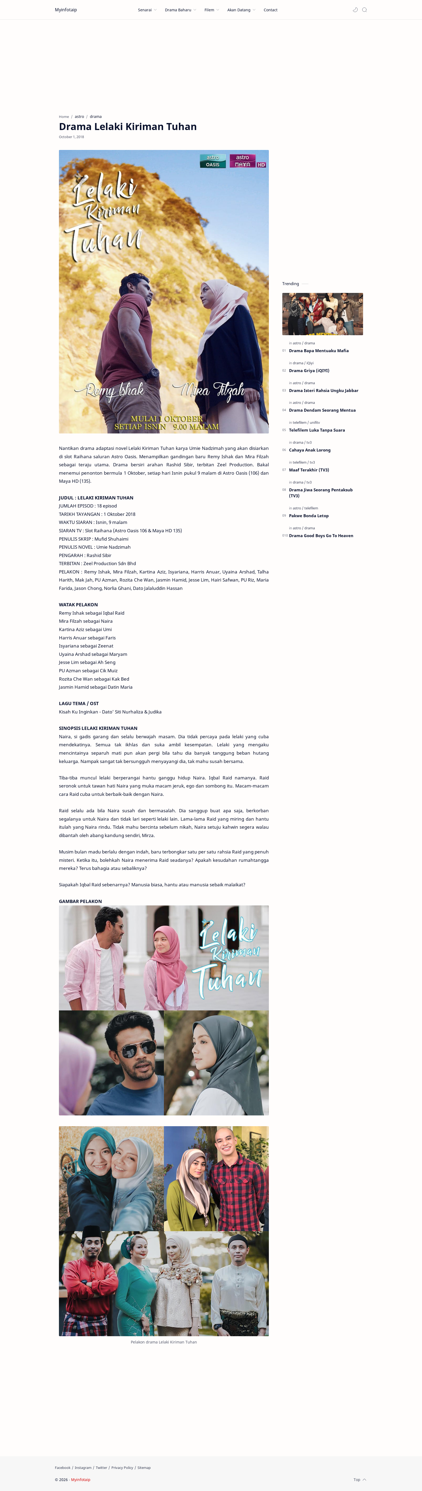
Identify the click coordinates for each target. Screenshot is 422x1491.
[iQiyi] (310, 362)
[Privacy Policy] (122, 1467)
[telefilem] (301, 422)
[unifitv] (315, 422)
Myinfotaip (66, 10)
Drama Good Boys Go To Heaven (321, 535)
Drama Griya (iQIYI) (309, 370)
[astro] (298, 343)
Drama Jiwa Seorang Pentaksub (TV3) (321, 493)
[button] (355, 10)
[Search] (364, 10)
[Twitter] (101, 1467)
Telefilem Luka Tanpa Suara (317, 430)
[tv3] (309, 442)
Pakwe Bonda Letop (309, 515)
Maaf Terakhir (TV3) (309, 469)
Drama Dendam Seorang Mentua (322, 410)
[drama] (309, 343)
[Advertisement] (211, 65)
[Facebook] (63, 1467)
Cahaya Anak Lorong (310, 450)
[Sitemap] (144, 1467)
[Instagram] (83, 1467)
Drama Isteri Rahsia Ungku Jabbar (323, 390)
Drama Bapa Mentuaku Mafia (319, 350)
